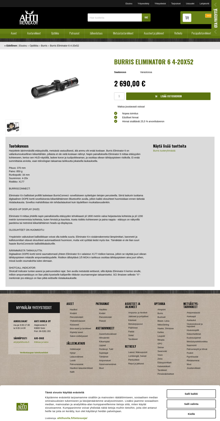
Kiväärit (73, 313)
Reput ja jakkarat (136, 363)
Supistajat (103, 353)
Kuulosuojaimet (194, 338)
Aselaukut (191, 320)
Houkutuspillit (193, 330)
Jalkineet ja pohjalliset (138, 316)
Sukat (131, 335)
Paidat (131, 331)
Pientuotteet (133, 360)
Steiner (161, 347)
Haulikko (103, 309)
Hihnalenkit (104, 338)
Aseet (14, 33)
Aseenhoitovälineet (108, 334)
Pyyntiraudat (192, 357)
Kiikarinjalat (104, 341)
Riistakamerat (193, 360)
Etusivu (128, 3)
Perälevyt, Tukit (106, 349)
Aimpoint (162, 309)
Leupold (161, 336)
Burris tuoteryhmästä (164, 150)
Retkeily (178, 33)
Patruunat (74, 33)
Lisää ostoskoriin (168, 96)
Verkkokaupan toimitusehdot (34, 352)
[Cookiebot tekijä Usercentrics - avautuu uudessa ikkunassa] (22, 414)
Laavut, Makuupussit (137, 352)
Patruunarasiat (76, 364)
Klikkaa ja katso (41, 342)
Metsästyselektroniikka (197, 341)
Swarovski (162, 351)
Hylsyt (73, 353)
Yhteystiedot (160, 3)
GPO (160, 343)
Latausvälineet (76, 357)
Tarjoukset (176, 3)
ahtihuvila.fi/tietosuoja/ (72, 400)
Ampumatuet (105, 360)
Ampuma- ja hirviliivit (137, 312)
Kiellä (191, 396)
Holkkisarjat (75, 349)
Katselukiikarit (164, 366)
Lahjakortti (204, 3)
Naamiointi (192, 345)
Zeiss (160, 359)
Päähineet (133, 328)
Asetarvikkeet (34, 33)
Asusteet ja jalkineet (154, 33)
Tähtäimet (103, 357)
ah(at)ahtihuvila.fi (21, 342)
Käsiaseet (74, 325)
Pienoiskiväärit (76, 317)
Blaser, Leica (163, 321)
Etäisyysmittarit (165, 362)
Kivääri (102, 313)
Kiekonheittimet (194, 334)
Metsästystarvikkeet (123, 33)
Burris (44, 45)
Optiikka (55, 33)
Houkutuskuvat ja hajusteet (195, 325)
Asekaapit (191, 316)
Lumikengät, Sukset (137, 356)
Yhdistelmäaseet (77, 321)
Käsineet (132, 320)
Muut (189, 364)
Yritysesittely (143, 3)
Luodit (73, 360)
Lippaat (102, 345)
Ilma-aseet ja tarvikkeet (80, 328)
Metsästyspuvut (135, 324)
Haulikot (73, 309)
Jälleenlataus (96, 33)
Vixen (160, 355)
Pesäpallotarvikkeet (201, 33)
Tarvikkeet (133, 339)
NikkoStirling (163, 325)
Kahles (161, 332)
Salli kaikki (191, 376)
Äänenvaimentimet (107, 364)
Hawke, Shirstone (166, 328)
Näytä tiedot (183, 414)
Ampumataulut (193, 312)
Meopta (161, 340)
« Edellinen (10, 45)
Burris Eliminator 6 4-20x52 (64, 45)
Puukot (190, 353)
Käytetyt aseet (76, 332)
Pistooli (102, 321)
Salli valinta (191, 386)
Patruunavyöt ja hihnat (197, 349)
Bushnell (162, 317)
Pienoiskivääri (105, 317)
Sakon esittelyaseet (79, 336)
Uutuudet (190, 3)
